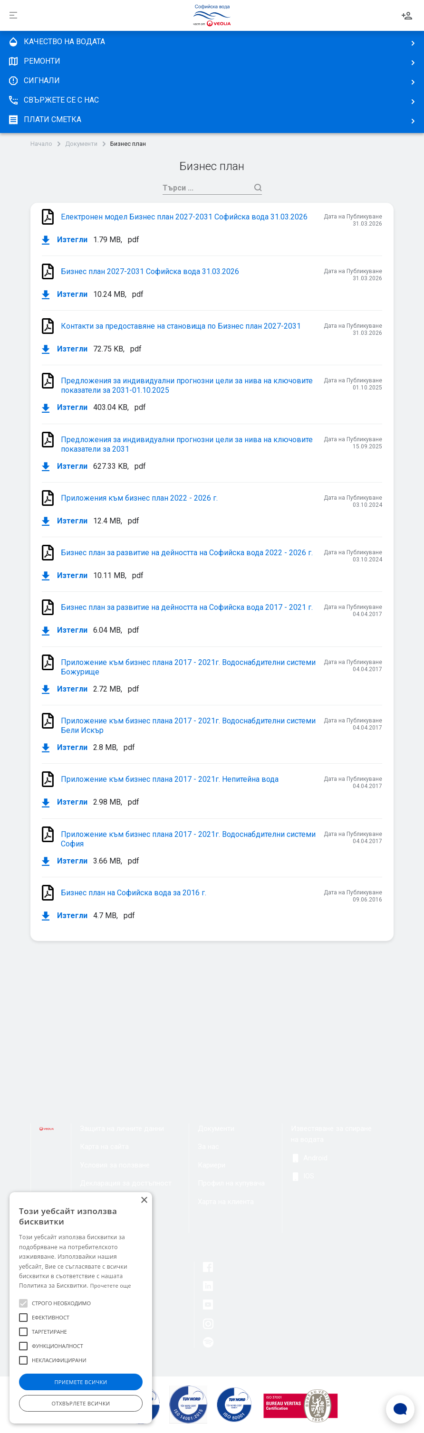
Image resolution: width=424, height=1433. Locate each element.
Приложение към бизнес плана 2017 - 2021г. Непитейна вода (170, 779)
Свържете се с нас (53, 100)
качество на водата (56, 41)
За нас (208, 1146)
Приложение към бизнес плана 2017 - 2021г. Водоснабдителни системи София (188, 839)
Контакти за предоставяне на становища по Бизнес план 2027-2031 (181, 326)
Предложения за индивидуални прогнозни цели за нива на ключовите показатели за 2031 (187, 444)
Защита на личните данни (122, 1128)
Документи (81, 144)
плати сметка (44, 119)
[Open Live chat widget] (400, 1409)
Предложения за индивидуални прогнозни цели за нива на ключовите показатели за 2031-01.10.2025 (187, 385)
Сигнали (34, 80)
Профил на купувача (231, 1183)
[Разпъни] (13, 15)
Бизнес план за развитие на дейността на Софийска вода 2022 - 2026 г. (187, 552)
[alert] (81, 1308)
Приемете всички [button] (80, 1382)
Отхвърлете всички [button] (81, 1403)
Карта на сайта (104, 1146)
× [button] (143, 1200)
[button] (23, 1303)
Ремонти (34, 61)
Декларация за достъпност (126, 1183)
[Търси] (206, 187)
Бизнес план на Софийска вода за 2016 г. (133, 892)
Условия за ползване (115, 1165)
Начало (41, 144)
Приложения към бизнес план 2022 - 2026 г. (139, 498)
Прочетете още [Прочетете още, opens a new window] (110, 1285)
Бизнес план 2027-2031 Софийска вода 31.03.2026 (150, 271)
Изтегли (64, 240)
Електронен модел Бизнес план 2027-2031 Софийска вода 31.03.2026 (184, 216)
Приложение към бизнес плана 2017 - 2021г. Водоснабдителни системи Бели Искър (188, 725)
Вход (407, 15)
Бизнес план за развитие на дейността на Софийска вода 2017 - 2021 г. (187, 607)
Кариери (211, 1165)
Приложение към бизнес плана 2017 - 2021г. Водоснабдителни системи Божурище (188, 667)
